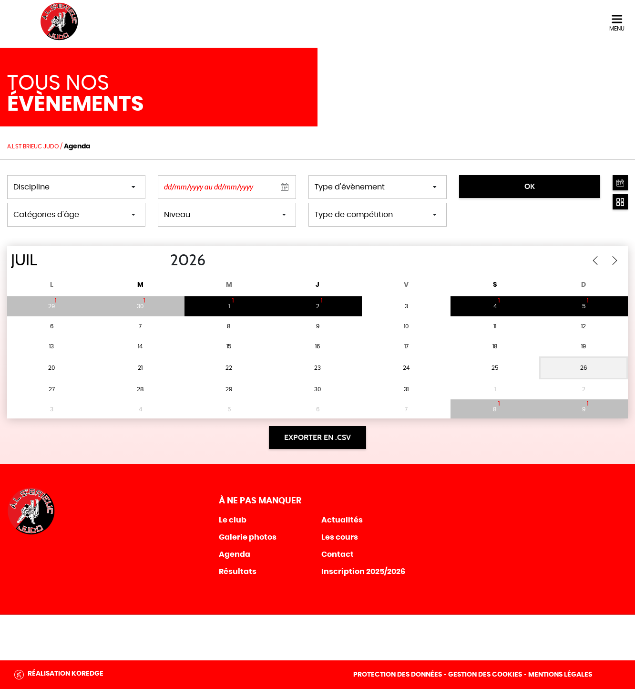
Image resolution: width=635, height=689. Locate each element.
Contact (337, 554)
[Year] (162, 260)
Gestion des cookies (485, 674)
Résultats (237, 571)
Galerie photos (248, 537)
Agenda (234, 554)
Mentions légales (560, 674)
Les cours (339, 537)
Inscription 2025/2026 (363, 571)
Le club (232, 520)
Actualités (342, 520)
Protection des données (397, 674)
